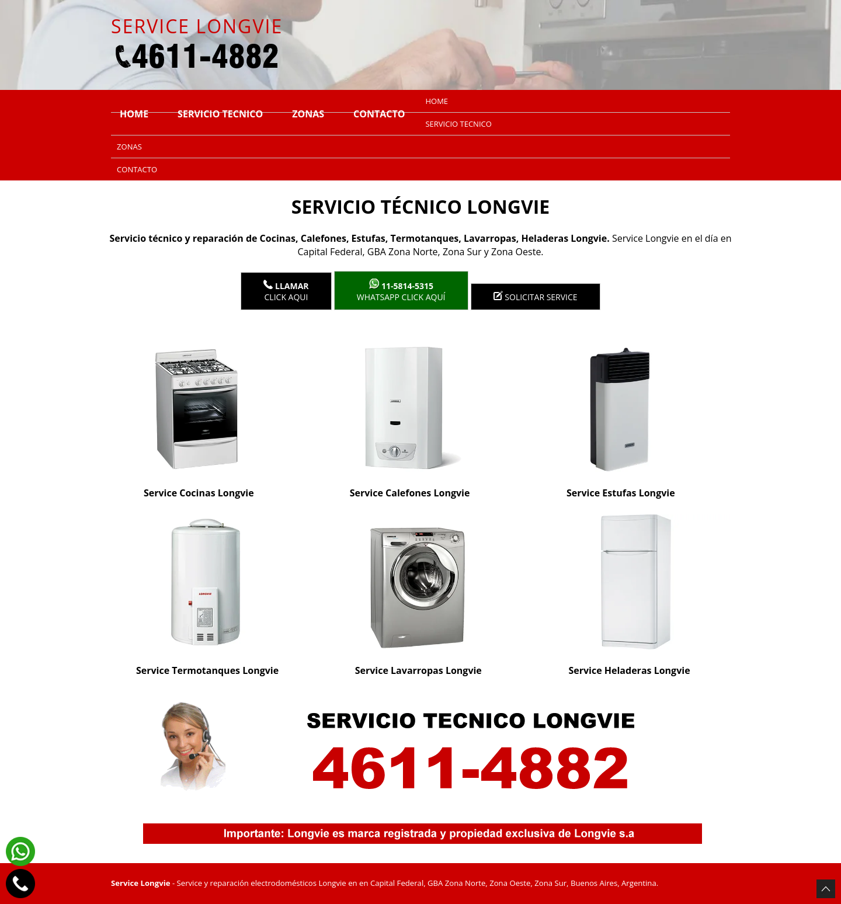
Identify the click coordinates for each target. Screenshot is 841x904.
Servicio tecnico (220, 113)
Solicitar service (536, 297)
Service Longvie (140, 883)
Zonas (308, 113)
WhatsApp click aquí (401, 291)
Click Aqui (285, 291)
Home (134, 113)
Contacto (379, 113)
